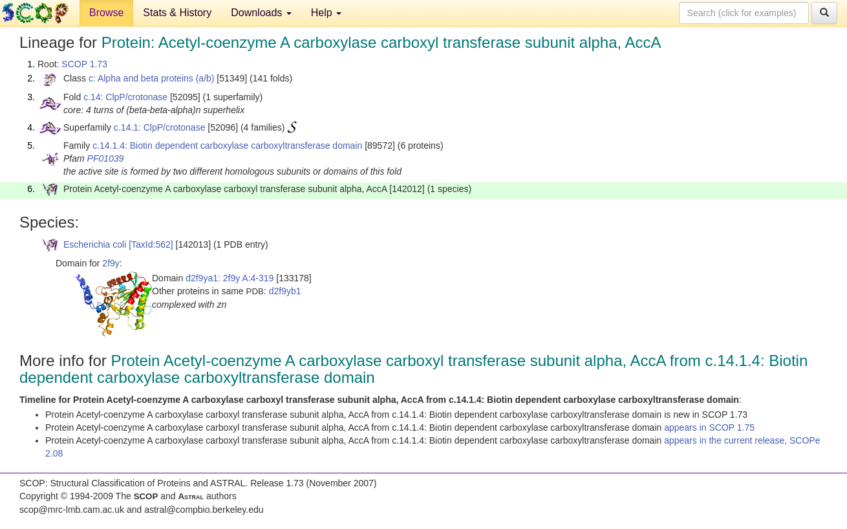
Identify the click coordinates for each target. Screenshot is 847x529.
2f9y (110, 263)
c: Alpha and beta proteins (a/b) (152, 78)
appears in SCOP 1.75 (709, 427)
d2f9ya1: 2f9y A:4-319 (229, 278)
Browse (106, 12)
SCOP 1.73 (84, 64)
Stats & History (177, 12)
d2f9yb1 (285, 291)
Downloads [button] (261, 12)
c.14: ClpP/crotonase (125, 97)
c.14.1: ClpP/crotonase (160, 127)
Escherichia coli (94, 244)
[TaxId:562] (151, 244)
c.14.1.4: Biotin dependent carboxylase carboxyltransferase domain (227, 145)
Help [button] (326, 12)
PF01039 (105, 158)
